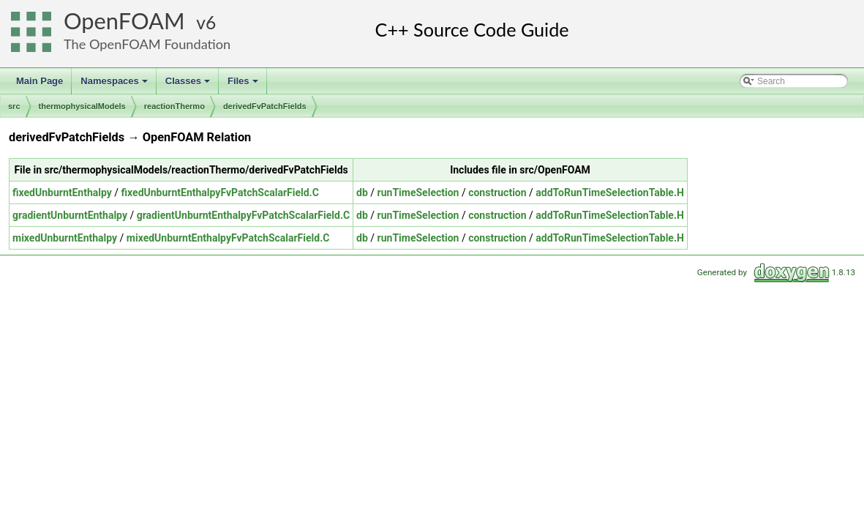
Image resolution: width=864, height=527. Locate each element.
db (362, 192)
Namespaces (115, 84)
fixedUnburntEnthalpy (62, 192)
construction (497, 192)
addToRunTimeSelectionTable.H (610, 192)
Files (244, 84)
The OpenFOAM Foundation (147, 44)
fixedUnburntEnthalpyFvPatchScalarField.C (220, 192)
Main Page (39, 80)
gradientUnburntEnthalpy (69, 215)
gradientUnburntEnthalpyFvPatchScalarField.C (243, 215)
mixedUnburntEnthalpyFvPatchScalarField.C (228, 238)
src (14, 106)
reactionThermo (174, 106)
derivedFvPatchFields (265, 106)
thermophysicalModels (82, 106)
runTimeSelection (418, 192)
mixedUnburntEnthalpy (64, 238)
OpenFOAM (124, 20)
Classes (188, 84)
